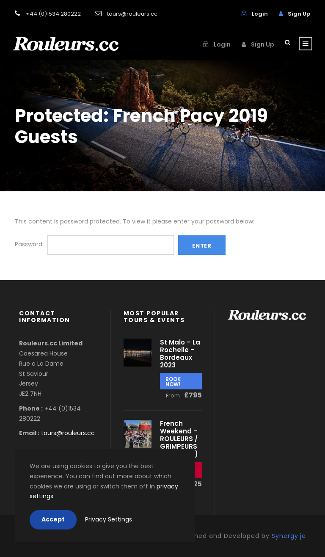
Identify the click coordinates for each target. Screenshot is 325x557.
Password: (94, 244)
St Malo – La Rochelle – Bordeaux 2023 (180, 353)
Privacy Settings (108, 519)
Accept (53, 519)
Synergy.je (289, 536)
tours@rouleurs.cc (68, 433)
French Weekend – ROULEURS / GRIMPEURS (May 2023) (179, 438)
